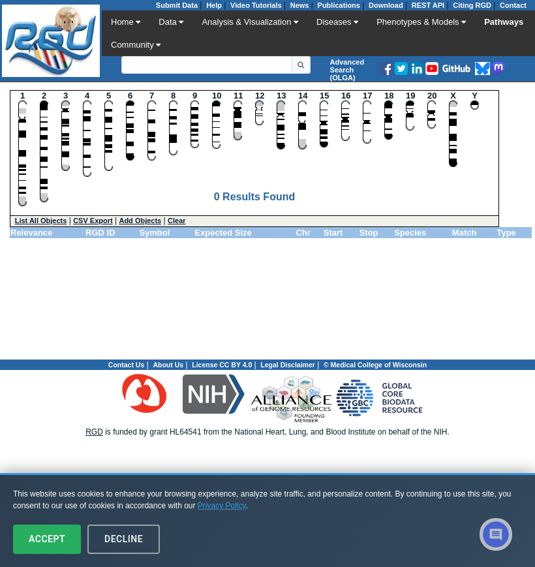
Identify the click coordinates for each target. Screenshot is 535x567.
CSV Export (93, 220)
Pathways (503, 22)
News (299, 5)
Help (214, 5)
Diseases (337, 22)
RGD (94, 432)
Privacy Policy (222, 505)
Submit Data (177, 5)
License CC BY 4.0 (222, 365)
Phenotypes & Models (421, 22)
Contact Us (126, 365)
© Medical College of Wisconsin (375, 365)
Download (386, 5)
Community (135, 45)
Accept (47, 539)
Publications (339, 5)
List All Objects (41, 220)
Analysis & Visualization (250, 22)
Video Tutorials (255, 5)
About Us (168, 365)
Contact (513, 5)
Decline (123, 539)
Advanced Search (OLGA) (347, 70)
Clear (177, 220)
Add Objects (140, 220)
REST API (428, 5)
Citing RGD (472, 5)
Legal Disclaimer (287, 365)
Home (125, 22)
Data (171, 22)
